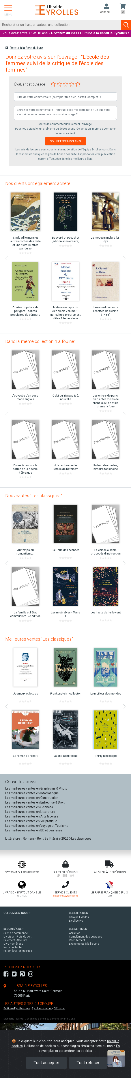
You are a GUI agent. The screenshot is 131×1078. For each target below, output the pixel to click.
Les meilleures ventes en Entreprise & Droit (35, 802)
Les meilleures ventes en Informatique (32, 793)
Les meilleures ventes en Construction (31, 798)
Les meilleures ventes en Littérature (30, 811)
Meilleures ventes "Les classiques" (39, 639)
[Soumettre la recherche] (126, 25)
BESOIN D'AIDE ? (14, 928)
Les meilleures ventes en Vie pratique (31, 821)
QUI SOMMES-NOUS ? (17, 913)
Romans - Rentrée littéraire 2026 (45, 838)
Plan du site (68, 1018)
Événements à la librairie (84, 943)
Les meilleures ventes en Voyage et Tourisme (36, 825)
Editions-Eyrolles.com (17, 1008)
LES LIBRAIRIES (78, 913)
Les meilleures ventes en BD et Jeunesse (33, 830)
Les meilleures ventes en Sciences (29, 807)
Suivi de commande (16, 933)
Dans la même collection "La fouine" (40, 341)
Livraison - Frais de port (18, 936)
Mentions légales (13, 1018)
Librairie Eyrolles (79, 917)
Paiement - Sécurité (15, 940)
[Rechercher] (61, 25)
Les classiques (81, 838)
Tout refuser (88, 1062)
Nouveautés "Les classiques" (33, 495)
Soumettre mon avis (65, 141)
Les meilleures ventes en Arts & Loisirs (31, 816)
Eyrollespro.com (42, 1008)
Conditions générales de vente (42, 1018)
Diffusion (59, 1008)
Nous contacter (13, 947)
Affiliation (74, 933)
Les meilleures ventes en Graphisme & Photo (36, 788)
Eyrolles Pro (76, 920)
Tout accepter (46, 1062)
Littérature (12, 838)
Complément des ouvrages (85, 936)
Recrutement (77, 940)
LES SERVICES (78, 928)
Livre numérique (13, 943)
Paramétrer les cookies (18, 950)
